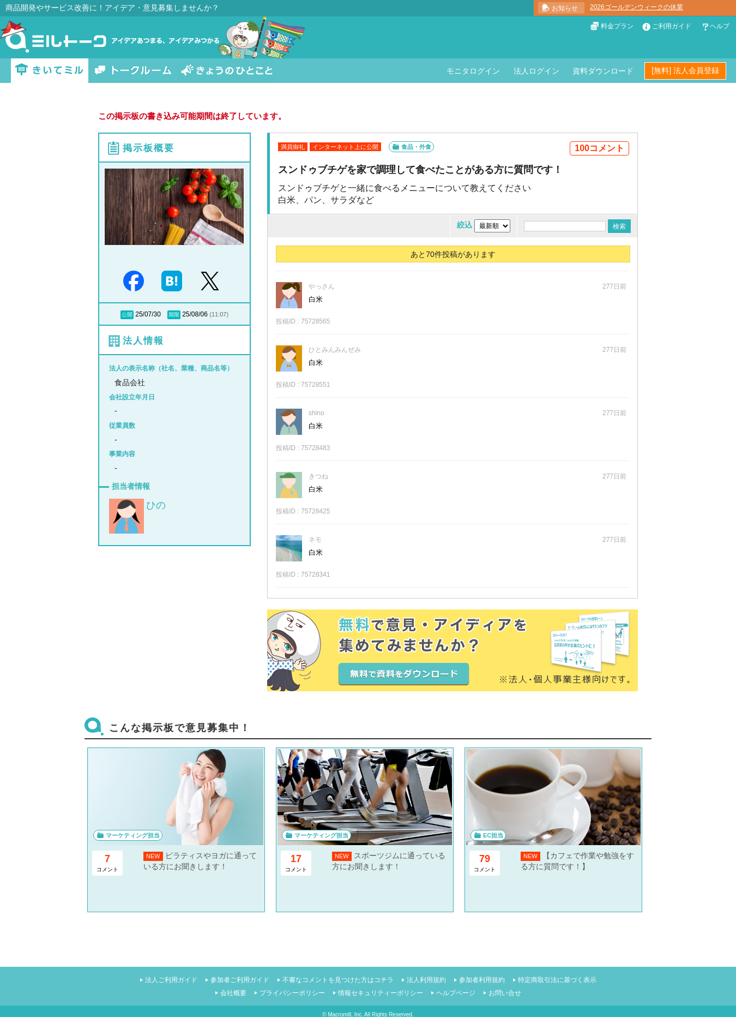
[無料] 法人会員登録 (685, 70)
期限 (173, 315)
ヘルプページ (455, 993)
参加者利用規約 (482, 980)
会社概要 (233, 993)
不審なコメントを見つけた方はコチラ (338, 980)
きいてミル (49, 70)
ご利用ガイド (671, 26)
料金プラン (617, 26)
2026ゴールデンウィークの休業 (636, 7)
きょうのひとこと (227, 70)
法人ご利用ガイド (171, 980)
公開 (127, 315)
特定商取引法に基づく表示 (557, 980)
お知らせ (565, 8)
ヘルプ (719, 26)
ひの (156, 505)
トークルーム (133, 70)
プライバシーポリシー (292, 993)
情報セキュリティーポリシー (380, 993)
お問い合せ (504, 993)
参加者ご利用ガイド (239, 980)
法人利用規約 (426, 980)
